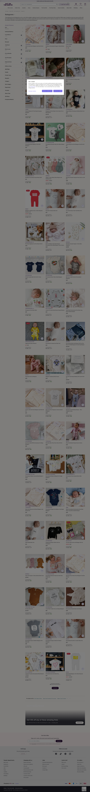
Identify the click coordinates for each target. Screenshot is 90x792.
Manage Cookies (32, 91)
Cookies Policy (33, 86)
